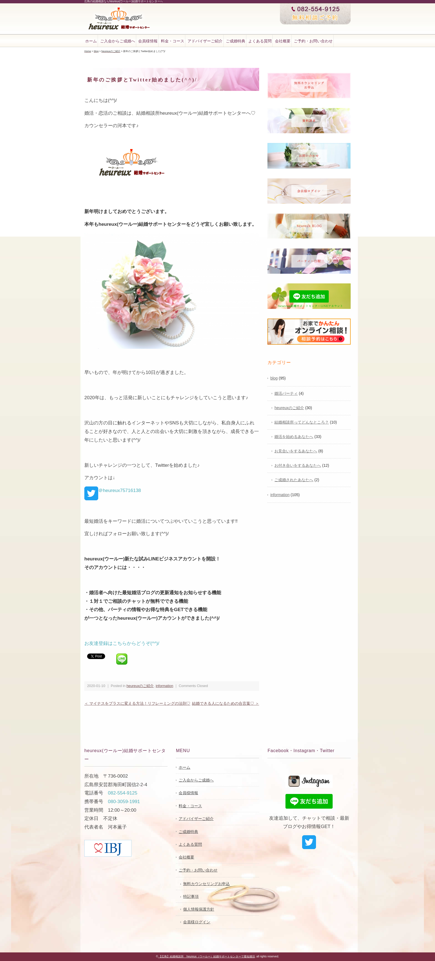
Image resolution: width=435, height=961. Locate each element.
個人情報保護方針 (198, 909)
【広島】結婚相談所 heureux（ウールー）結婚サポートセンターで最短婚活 (206, 956)
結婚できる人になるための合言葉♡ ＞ (225, 703)
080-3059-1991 (124, 801)
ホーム (91, 41)
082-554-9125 (122, 793)
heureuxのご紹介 (140, 686)
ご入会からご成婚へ (117, 41)
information (164, 686)
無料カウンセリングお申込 (206, 883)
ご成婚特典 (235, 41)
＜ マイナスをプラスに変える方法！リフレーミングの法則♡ (137, 703)
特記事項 (191, 896)
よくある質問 (260, 41)
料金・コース (172, 41)
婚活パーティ (286, 393)
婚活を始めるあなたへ (293, 436)
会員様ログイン (196, 922)
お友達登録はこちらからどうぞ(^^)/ (121, 643)
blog (273, 378)
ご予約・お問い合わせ (313, 41)
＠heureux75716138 (112, 490)
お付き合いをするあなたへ (297, 465)
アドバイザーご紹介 (205, 41)
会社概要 (282, 41)
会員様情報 (148, 41)
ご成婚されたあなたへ (293, 480)
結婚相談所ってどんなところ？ (301, 422)
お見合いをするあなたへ (295, 451)
